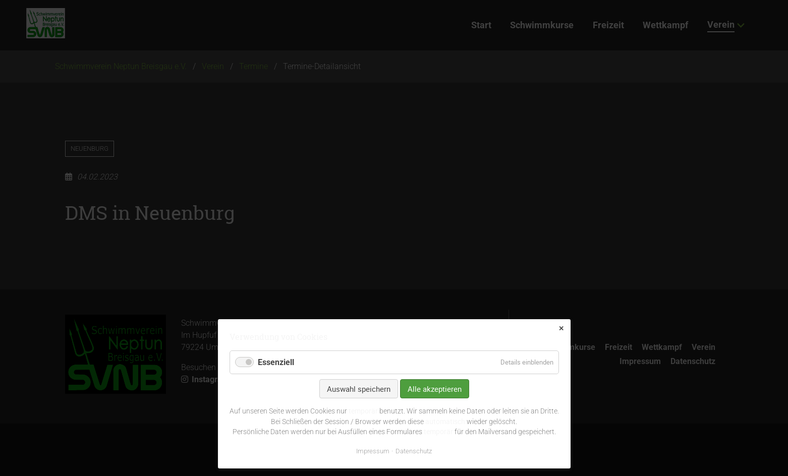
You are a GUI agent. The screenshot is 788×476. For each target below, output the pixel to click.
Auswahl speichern (358, 389)
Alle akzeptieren (435, 389)
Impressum (372, 451)
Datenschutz (414, 451)
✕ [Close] (561, 328)
